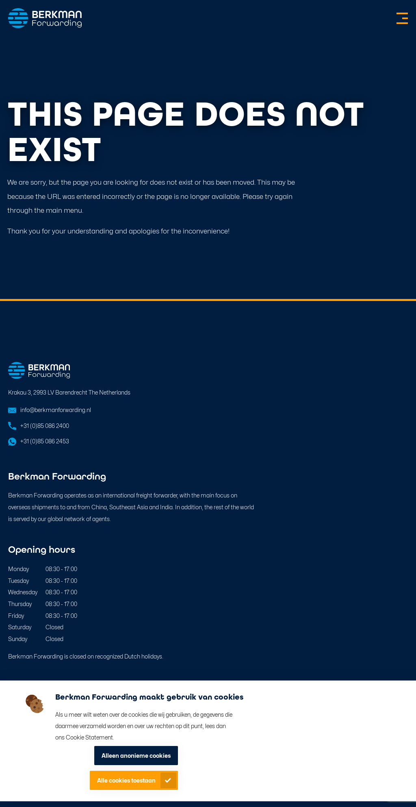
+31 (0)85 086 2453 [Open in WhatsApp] (44, 441)
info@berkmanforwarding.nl (55, 409)
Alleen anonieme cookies (136, 755)
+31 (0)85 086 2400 (44, 425)
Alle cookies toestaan (126, 780)
